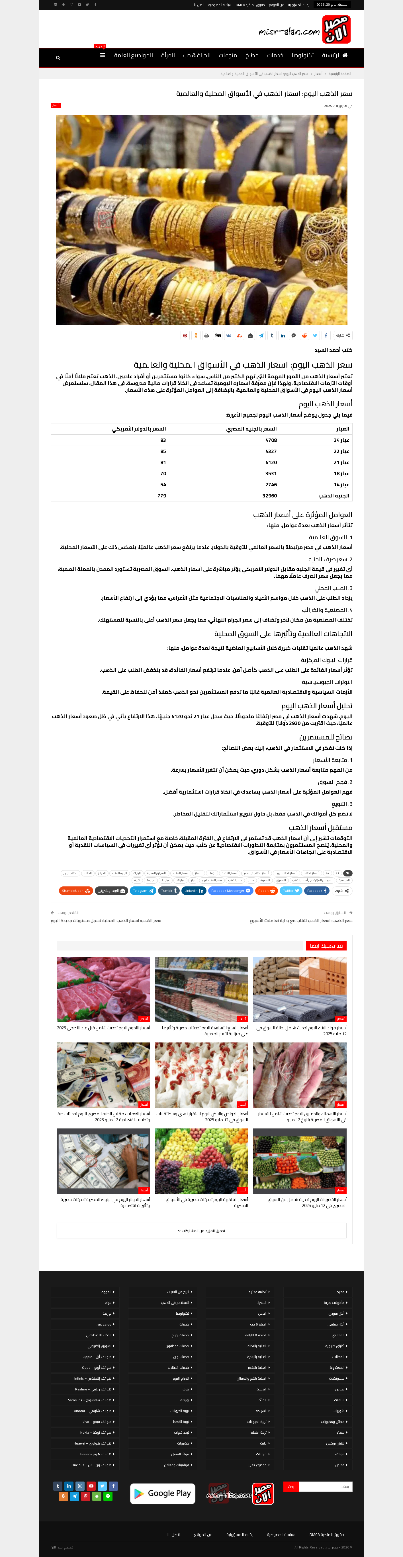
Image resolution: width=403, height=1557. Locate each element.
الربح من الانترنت (178, 1291)
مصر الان (57, 1547)
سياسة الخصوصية (220, 4)
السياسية (344, 880)
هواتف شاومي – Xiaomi (92, 1411)
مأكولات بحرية (334, 1302)
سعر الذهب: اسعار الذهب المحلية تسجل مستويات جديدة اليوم (106, 920)
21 (337, 873)
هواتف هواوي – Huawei (92, 1443)
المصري (281, 880)
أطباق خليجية (334, 1346)
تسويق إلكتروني (99, 1346)
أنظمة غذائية (258, 1291)
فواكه (339, 1454)
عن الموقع (276, 4)
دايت (263, 1443)
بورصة (184, 1400)
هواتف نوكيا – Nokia (95, 1432)
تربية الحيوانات (257, 1421)
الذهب (88, 873)
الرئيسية (335, 55)
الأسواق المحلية (157, 873)
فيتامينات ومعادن (176, 1465)
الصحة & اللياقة (256, 1335)
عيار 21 (165, 880)
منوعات (228, 55)
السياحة (261, 1411)
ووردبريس (104, 1324)
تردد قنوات (181, 1432)
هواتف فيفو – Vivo (97, 1421)
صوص (339, 1389)
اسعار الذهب (181, 873)
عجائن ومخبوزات (332, 1421)
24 (327, 873)
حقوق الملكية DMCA (250, 4)
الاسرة (262, 1302)
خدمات (275, 55)
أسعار (55, 105)
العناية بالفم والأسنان (252, 1378)
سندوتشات (336, 1378)
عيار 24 (151, 880)
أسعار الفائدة (230, 873)
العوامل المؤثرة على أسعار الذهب (312, 880)
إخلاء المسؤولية (298, 4)
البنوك (137, 873)
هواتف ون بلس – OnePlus (91, 1465)
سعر (251, 880)
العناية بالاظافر (256, 1346)
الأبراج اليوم (181, 1378)
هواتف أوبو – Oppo (96, 1367)
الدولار (102, 873)
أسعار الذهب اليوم (286, 873)
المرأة (168, 55)
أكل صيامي (336, 1324)
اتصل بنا (199, 4)
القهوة (262, 1389)
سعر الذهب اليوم (212, 880)
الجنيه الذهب (119, 873)
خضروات (183, 1443)
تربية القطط (259, 1432)
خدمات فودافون (177, 1346)
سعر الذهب (235, 880)
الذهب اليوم (70, 873)
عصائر (340, 1432)
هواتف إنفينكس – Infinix (92, 1378)
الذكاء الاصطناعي (98, 1335)
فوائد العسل (180, 1454)
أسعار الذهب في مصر (256, 873)
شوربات (339, 1411)
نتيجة (137, 880)
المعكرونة (337, 1367)
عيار (193, 880)
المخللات (338, 1356)
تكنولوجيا (303, 55)
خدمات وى (181, 1356)
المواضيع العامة (133, 55)
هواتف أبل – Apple (97, 1356)
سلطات (339, 1400)
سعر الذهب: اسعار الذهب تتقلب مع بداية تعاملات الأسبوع (301, 920)
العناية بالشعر (257, 1367)
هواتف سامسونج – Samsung (89, 1400)
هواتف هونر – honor (95, 1454)
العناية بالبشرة (257, 1356)
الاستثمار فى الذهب (175, 1302)
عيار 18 (180, 880)
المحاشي (338, 1335)
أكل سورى (336, 1313)
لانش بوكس (335, 1443)
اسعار (198, 873)
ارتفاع (212, 873)
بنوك (186, 1389)
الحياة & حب (196, 55)
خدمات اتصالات (178, 1367)
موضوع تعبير (257, 1465)
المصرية (265, 880)
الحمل (262, 1313)
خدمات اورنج (180, 1335)
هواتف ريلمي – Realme (93, 1389)
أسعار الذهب (311, 873)
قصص (339, 1465)
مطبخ (252, 55)
